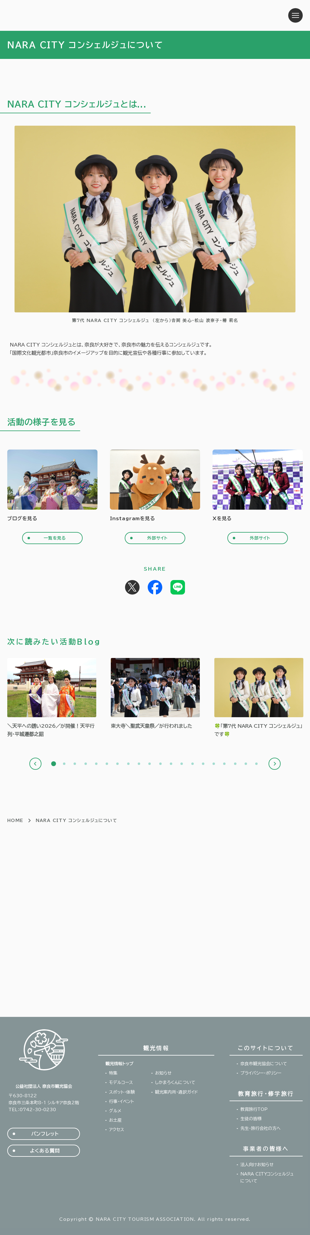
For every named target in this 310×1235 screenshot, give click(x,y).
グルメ (115, 1111)
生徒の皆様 (251, 1119)
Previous (35, 763)
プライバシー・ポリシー (260, 1073)
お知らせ (163, 1073)
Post (132, 587)
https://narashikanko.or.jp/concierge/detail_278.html (51, 698)
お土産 (115, 1120)
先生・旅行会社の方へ (260, 1128)
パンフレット (45, 1133)
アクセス (116, 1129)
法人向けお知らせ (257, 1164)
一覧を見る (55, 538)
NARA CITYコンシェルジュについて (267, 1177)
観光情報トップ (119, 1064)
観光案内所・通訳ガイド (176, 1092)
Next (274, 763)
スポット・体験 (122, 1092)
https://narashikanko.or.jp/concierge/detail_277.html (155, 694)
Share (155, 587)
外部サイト (157, 538)
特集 (113, 1073)
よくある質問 (45, 1150)
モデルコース (121, 1082)
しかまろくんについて (175, 1082)
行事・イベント (121, 1101)
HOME (15, 820)
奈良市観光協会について (263, 1064)
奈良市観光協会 (45, 15)
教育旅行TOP (254, 1109)
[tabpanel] (51, 698)
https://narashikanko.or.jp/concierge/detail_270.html (258, 698)
